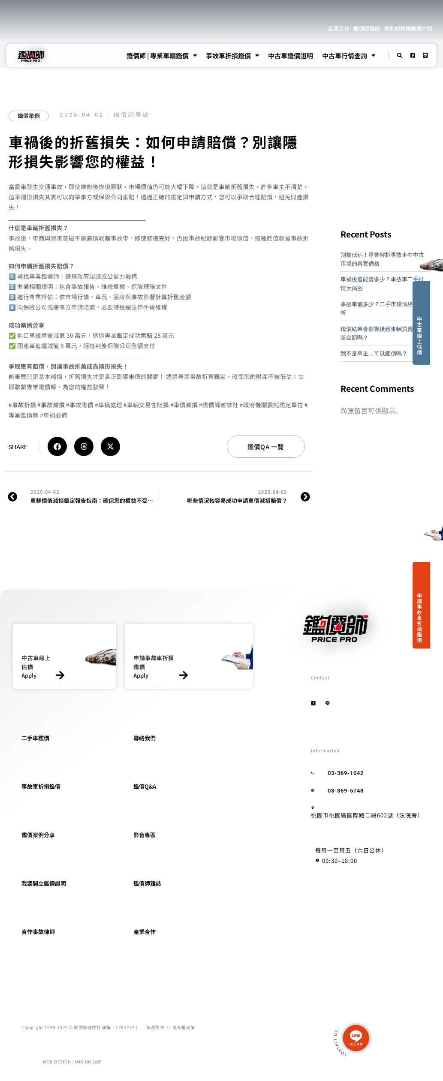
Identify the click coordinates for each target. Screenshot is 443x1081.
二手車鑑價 (35, 738)
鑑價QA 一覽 (265, 446)
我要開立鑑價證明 (43, 883)
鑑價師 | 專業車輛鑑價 (162, 55)
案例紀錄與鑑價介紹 (408, 28)
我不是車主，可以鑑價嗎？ (374, 353)
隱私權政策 (183, 1027)
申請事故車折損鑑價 (419, 617)
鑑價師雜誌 (366, 28)
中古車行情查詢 (348, 55)
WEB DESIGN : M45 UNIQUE (72, 1061)
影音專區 (144, 835)
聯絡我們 (144, 738)
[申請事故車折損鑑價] (183, 675)
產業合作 (339, 28)
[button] (57, 446)
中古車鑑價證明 (290, 55)
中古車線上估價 (419, 335)
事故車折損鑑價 (232, 55)
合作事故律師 (38, 932)
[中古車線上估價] (60, 675)
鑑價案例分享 (38, 835)
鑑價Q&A (144, 786)
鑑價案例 (29, 115)
